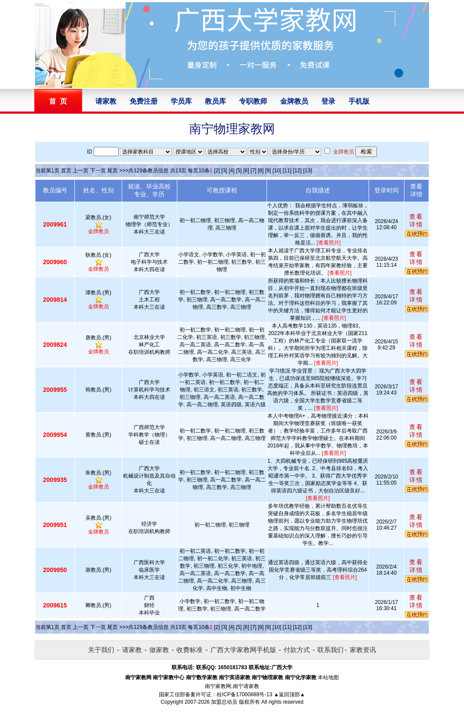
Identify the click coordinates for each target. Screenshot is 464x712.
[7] (253, 171)
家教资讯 (363, 649)
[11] (287, 171)
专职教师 (253, 101)
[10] (276, 171)
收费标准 (189, 649)
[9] (268, 171)
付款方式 (297, 649)
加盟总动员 (224, 702)
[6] (246, 171)
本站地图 (328, 677)
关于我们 (101, 649)
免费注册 (144, 101)
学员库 (181, 101)
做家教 (159, 649)
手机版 (358, 101)
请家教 (105, 101)
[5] (239, 171)
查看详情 (416, 220)
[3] (224, 171)
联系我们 (330, 649)
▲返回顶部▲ (289, 694)
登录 (328, 101)
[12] (297, 171)
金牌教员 (294, 101)
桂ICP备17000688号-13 (244, 694)
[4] (231, 171)
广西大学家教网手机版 (243, 649)
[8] (261, 171)
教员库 (215, 101)
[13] (307, 171)
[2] (217, 171)
